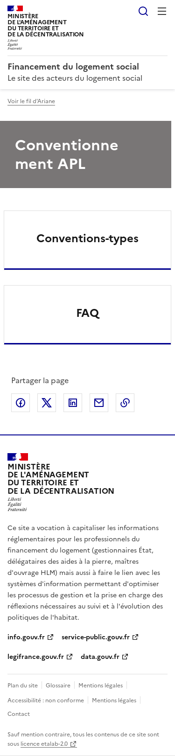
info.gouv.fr (26, 637)
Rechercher (143, 11)
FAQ (87, 313)
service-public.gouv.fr (96, 637)
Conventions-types (87, 238)
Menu (162, 11)
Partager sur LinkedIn (72, 402)
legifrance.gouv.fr (35, 657)
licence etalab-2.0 (44, 744)
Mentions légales (100, 685)
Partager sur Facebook (20, 402)
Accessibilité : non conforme (45, 700)
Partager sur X (46, 402)
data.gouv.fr (100, 657)
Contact (18, 714)
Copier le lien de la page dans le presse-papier (125, 402)
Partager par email (99, 402)
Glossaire (58, 685)
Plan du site (22, 685)
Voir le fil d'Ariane (31, 101)
